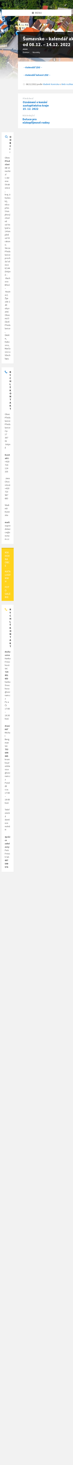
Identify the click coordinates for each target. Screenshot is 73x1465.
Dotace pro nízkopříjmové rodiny (36, 120)
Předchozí (28, 98)
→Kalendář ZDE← (33, 67)
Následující (29, 115)
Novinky (36, 52)
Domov (26, 52)
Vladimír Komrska (51, 84)
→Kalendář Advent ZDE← (37, 75)
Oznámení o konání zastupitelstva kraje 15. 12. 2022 (36, 105)
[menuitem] (7, 559)
